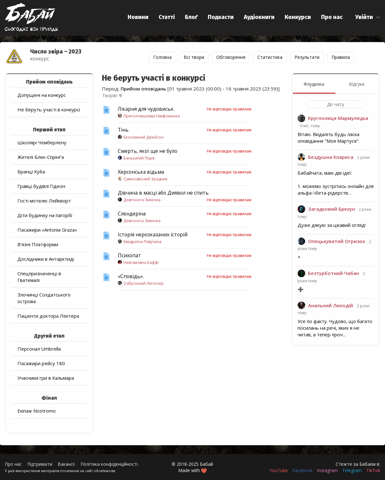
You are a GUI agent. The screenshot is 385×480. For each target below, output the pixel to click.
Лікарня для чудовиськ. (146, 108)
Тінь (123, 129)
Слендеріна (132, 213)
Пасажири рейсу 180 (41, 363)
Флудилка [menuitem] (314, 84)
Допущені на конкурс (41, 95)
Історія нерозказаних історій (152, 234)
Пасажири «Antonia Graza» (47, 230)
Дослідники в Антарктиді (45, 259)
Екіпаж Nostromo (36, 411)
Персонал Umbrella (39, 349)
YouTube (278, 470)
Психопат (129, 255)
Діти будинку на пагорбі (44, 215)
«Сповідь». (131, 276)
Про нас (332, 17)
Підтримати (39, 464)
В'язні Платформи (37, 244)
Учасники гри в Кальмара (45, 378)
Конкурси (298, 17)
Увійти (364, 17)
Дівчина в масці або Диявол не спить (163, 192)
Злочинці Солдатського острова (44, 297)
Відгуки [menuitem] (356, 84)
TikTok (373, 470)
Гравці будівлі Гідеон (41, 186)
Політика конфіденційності (109, 464)
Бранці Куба (31, 171)
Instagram (327, 470)
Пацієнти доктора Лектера (48, 316)
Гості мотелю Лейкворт (44, 200)
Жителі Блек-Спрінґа (40, 157)
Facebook (302, 470)
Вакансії (66, 464)
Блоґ (191, 17)
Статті (167, 17)
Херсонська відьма (141, 171)
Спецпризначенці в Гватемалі (39, 276)
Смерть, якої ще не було (147, 150)
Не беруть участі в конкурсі (48, 109)
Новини (138, 17)
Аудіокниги (259, 17)
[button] (367, 17)
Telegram (352, 470)
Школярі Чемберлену (41, 142)
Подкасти (221, 17)
